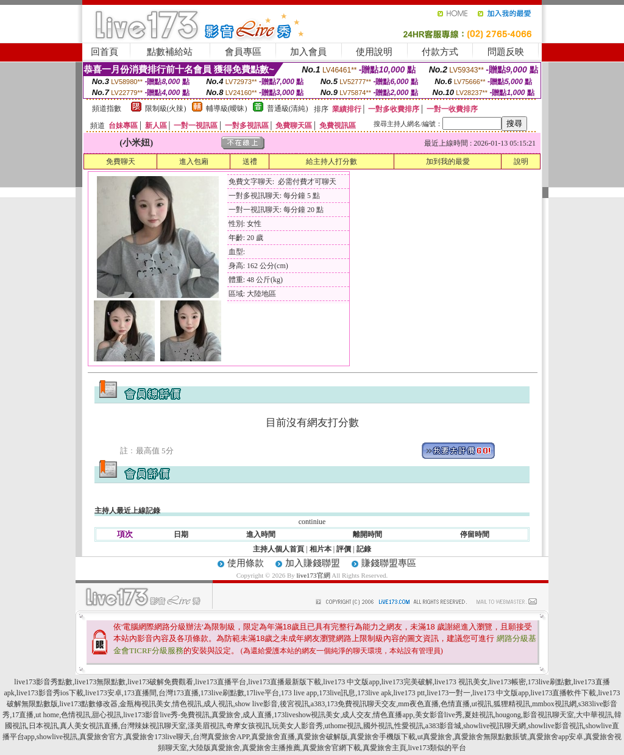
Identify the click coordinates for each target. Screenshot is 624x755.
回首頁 (104, 52)
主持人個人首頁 (278, 549)
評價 (343, 549)
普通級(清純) (287, 108)
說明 (521, 161)
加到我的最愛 (448, 161)
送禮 (250, 161)
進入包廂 (193, 161)
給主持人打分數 (331, 161)
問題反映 (506, 52)
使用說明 (374, 52)
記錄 (363, 549)
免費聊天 (120, 161)
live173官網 (313, 575)
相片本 (321, 549)
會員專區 (243, 52)
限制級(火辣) (165, 108)
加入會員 (308, 52)
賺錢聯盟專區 (388, 563)
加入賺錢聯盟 (312, 563)
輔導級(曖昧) (226, 108)
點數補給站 (170, 52)
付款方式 (440, 52)
